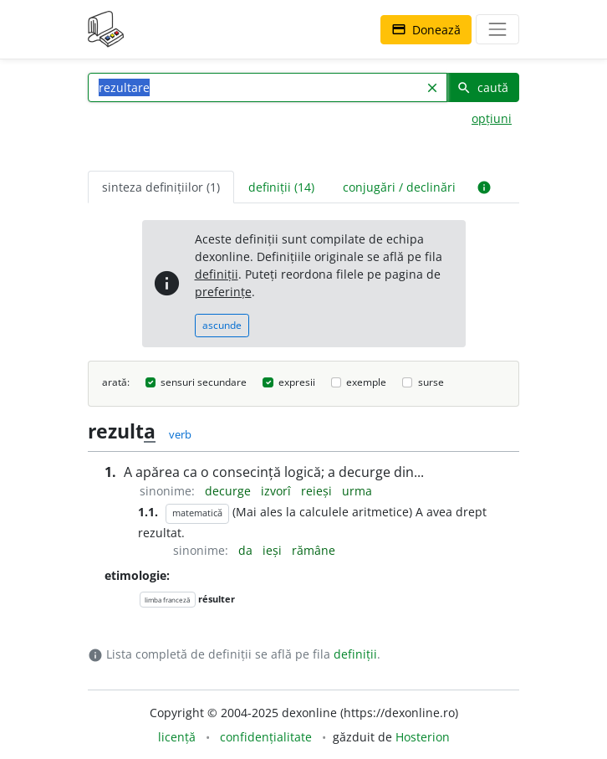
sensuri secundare (204, 382)
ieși (274, 550)
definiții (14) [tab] (281, 187)
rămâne (313, 550)
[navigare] (497, 29)
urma (357, 491)
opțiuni (492, 118)
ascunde (222, 325)
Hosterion (422, 737)
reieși (318, 491)
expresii (296, 382)
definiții (216, 274)
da (247, 550)
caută (482, 87)
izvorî (277, 491)
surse (431, 382)
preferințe (223, 292)
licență (177, 737)
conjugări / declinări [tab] (399, 187)
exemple (366, 382)
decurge (229, 491)
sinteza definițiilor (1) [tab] (161, 187)
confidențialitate (266, 737)
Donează (426, 30)
